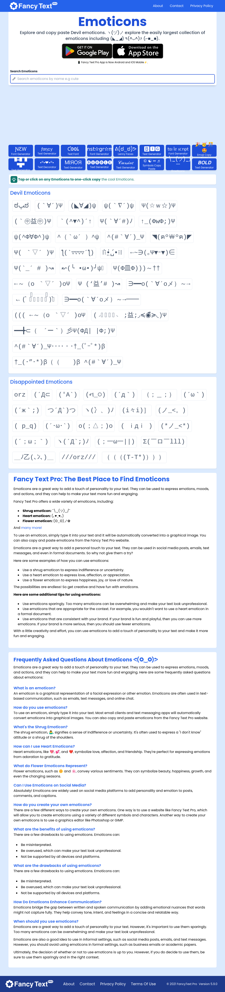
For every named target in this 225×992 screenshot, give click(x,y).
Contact (177, 5)
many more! (31, 527)
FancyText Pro (187, 984)
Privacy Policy (201, 5)
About (158, 5)
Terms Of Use (143, 984)
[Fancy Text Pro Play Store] (87, 51)
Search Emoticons (23, 71)
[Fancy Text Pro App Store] (137, 51)
